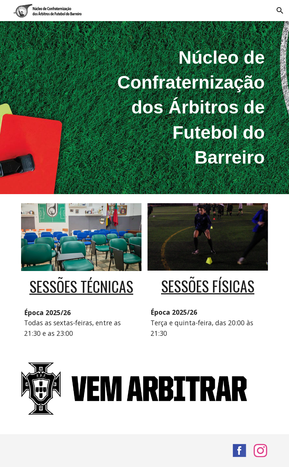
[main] (186, 107)
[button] (280, 11)
